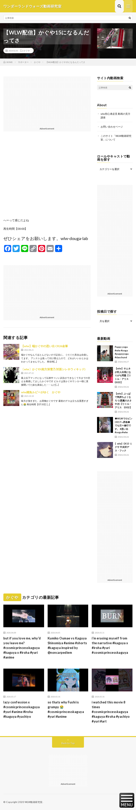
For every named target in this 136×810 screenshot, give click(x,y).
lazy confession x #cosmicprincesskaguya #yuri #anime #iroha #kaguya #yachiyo (21, 709)
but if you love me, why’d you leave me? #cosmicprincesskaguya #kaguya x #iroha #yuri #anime (22, 647)
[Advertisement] (47, 101)
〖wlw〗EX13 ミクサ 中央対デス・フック (123, 447)
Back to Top (68, 743)
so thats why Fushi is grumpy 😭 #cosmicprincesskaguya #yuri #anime (66, 709)
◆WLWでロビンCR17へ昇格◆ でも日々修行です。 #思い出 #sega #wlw (123, 425)
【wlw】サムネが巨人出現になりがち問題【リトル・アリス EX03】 (123, 375)
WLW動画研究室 (33, 802)
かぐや (26, 50)
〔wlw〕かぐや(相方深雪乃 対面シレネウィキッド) (53, 369)
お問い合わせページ (112, 126)
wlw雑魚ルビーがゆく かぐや (40, 392)
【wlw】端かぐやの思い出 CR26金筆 (44, 346)
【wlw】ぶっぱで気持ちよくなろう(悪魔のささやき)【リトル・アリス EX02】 (123, 400)
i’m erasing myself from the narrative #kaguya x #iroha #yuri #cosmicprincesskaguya (110, 645)
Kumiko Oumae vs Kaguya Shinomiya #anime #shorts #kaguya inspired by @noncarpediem (67, 645)
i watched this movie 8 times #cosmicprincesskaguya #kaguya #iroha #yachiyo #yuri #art (111, 711)
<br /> (46, 177)
